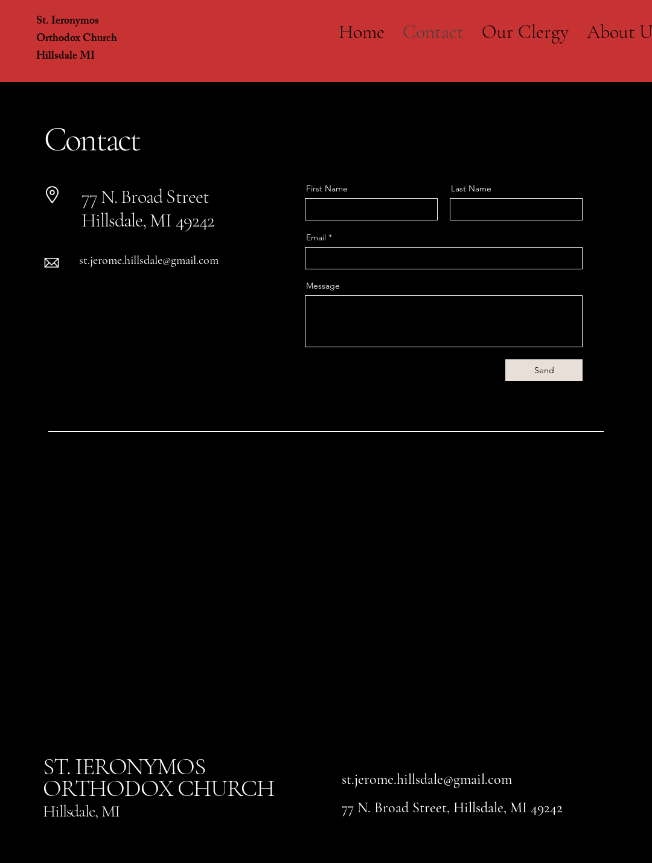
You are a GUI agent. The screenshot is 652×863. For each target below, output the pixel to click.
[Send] (544, 370)
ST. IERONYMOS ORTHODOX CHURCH (158, 777)
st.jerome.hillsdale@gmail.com (149, 260)
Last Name (471, 188)
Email (316, 237)
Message (323, 285)
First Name (327, 188)
